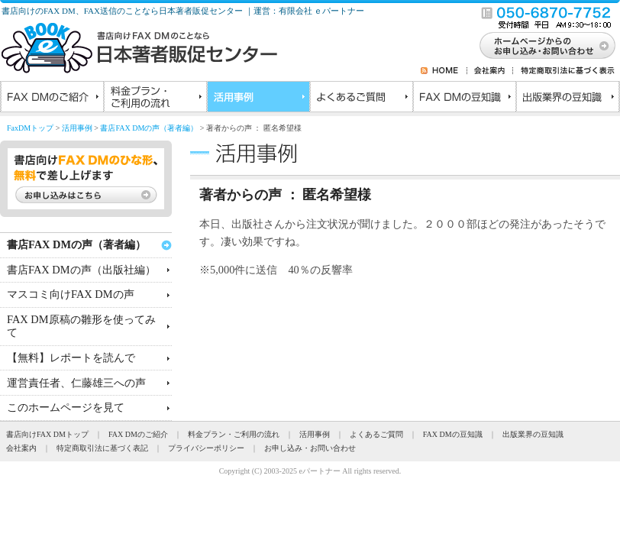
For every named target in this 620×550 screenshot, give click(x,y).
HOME (449, 70)
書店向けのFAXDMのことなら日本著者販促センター (139, 48)
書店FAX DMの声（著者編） (149, 128)
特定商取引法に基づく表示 (564, 70)
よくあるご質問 (360, 98)
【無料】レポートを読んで (71, 357)
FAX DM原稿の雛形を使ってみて (81, 325)
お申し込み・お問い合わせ (310, 448)
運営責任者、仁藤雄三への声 (76, 383)
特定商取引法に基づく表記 (102, 448)
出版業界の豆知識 (566, 98)
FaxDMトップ (30, 128)
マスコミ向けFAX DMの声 (70, 294)
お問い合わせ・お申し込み (547, 45)
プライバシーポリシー (206, 448)
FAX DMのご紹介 (51, 98)
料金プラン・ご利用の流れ (154, 98)
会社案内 (490, 70)
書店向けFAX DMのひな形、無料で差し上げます (86, 179)
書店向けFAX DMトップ (47, 434)
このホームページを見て (65, 407)
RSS (426, 70)
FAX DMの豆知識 (463, 98)
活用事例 (257, 98)
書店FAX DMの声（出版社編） (81, 270)
